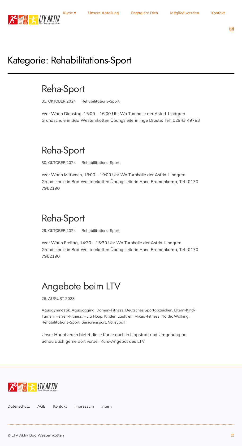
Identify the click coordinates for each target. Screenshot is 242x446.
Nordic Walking (175, 316)
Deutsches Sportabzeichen (148, 310)
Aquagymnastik (56, 310)
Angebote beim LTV (81, 286)
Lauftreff (125, 316)
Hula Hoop (93, 316)
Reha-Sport (63, 89)
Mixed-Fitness (147, 316)
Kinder (110, 316)
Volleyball (116, 322)
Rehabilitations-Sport (101, 101)
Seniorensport (94, 322)
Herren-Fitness (69, 316)
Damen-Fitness (109, 310)
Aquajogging (83, 310)
